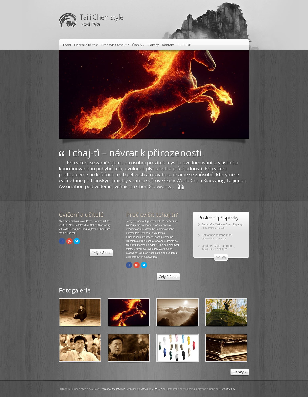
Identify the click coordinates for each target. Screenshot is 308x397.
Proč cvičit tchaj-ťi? (115, 45)
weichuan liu (228, 389)
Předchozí (218, 257)
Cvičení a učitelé (86, 45)
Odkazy (153, 45)
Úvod (67, 45)
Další (224, 257)
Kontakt (168, 45)
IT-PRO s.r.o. (159, 389)
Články (138, 45)
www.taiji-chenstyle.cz (113, 389)
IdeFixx (144, 389)
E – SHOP (184, 45)
